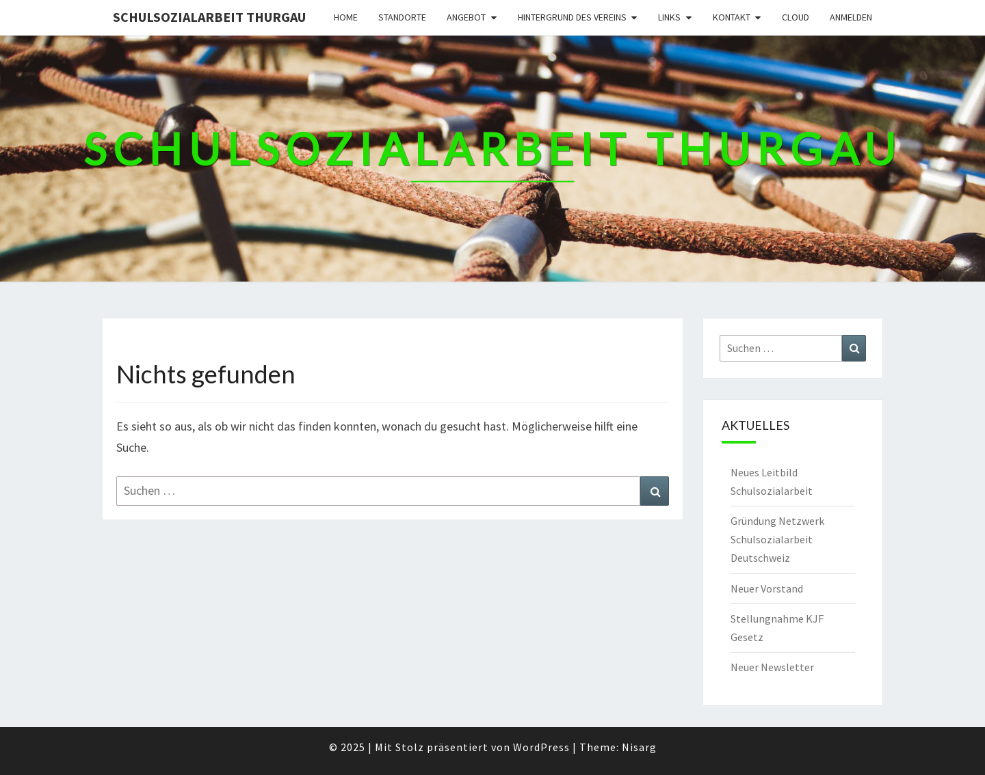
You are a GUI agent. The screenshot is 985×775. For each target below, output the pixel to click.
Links (669, 17)
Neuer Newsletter (772, 667)
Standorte (402, 17)
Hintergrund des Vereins (572, 17)
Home (346, 17)
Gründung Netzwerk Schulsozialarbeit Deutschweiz (777, 539)
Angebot (466, 17)
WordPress (541, 747)
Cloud (795, 17)
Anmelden (851, 17)
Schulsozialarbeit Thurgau (209, 16)
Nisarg (639, 747)
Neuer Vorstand (767, 588)
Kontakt (731, 17)
